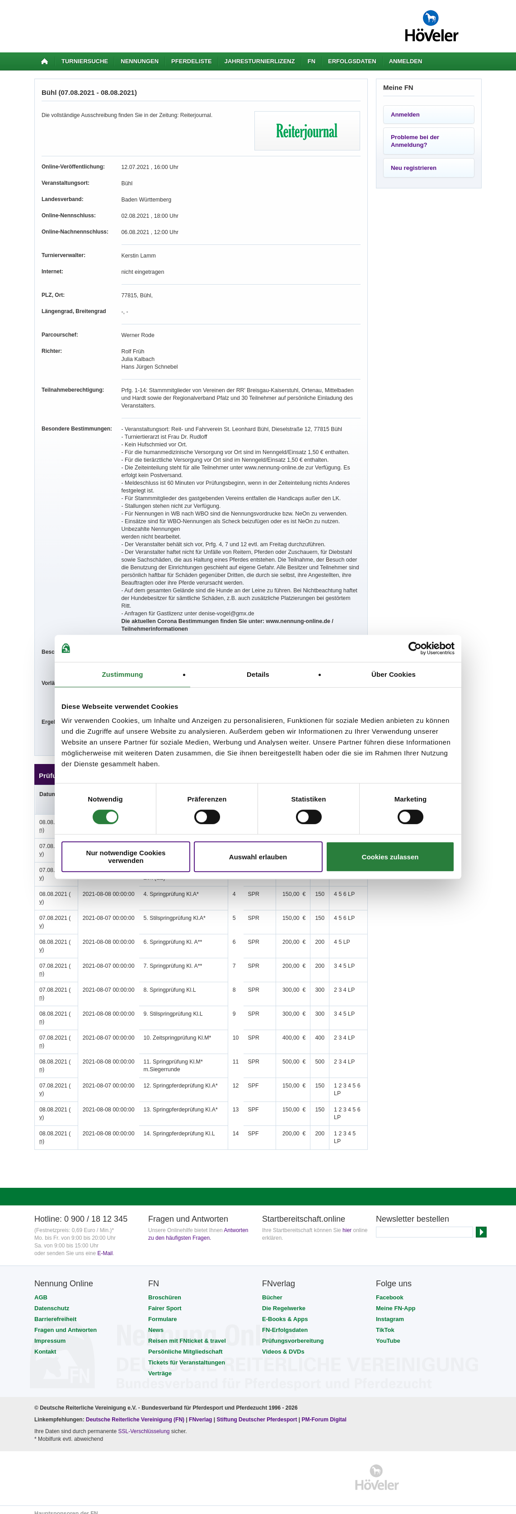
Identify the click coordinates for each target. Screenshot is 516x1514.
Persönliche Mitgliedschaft (185, 1344)
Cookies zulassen (390, 857)
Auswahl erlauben (258, 857)
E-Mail (105, 1245)
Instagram (390, 1311)
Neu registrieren (413, 167)
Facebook (389, 1289)
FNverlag (201, 1412)
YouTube (388, 1333)
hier (347, 1222)
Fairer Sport (165, 1300)
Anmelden (405, 61)
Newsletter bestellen (412, 1211)
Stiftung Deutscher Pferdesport (256, 1412)
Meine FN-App (395, 1300)
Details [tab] (258, 674)
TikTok (385, 1322)
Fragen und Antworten (65, 1322)
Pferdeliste (191, 61)
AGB (40, 1289)
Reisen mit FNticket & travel (187, 1333)
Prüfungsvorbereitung (293, 1333)
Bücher (272, 1289)
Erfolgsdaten (352, 61)
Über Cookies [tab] (393, 674)
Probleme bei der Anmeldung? (415, 141)
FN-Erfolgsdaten (285, 1322)
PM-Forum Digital (324, 1412)
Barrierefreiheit (55, 1311)
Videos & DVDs (283, 1344)
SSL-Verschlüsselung (143, 1423)
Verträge (160, 1365)
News (156, 1322)
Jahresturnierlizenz (260, 61)
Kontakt (45, 1344)
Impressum (50, 1333)
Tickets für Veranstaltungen (186, 1354)
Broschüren (164, 1289)
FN (311, 61)
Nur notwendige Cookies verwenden (126, 856)
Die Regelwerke (283, 1300)
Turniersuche (84, 61)
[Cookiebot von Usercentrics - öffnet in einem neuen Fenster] (415, 648)
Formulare (162, 1311)
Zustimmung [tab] (122, 674)
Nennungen (140, 61)
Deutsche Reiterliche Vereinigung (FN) (135, 1412)
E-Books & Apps (285, 1311)
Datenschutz (51, 1300)
